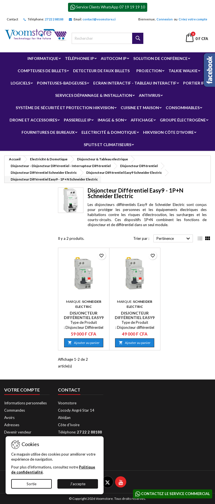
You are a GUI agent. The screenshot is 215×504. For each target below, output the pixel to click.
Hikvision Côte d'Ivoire (168, 132)
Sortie (31, 484)
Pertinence (173, 238)
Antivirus (149, 95)
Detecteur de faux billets (101, 70)
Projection (149, 70)
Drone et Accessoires (33, 120)
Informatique (42, 58)
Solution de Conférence (160, 58)
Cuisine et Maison (140, 107)
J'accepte (77, 484)
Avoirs (9, 417)
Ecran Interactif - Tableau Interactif (134, 83)
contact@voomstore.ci (99, 19)
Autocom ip (114, 58)
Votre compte (22, 389)
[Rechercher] (107, 38)
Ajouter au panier (84, 343)
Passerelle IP (77, 120)
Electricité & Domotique (108, 132)
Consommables (183, 107)
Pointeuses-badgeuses (62, 83)
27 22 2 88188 (54, 19)
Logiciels (20, 83)
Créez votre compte (193, 19)
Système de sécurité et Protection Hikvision (65, 107)
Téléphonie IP (79, 58)
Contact (12, 19)
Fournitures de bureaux (48, 132)
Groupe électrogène (183, 120)
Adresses (11, 425)
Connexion (164, 19)
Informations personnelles (25, 403)
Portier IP (194, 83)
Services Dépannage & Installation (93, 95)
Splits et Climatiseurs (107, 144)
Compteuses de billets (42, 70)
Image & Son (111, 120)
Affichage (142, 120)
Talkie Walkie (183, 70)
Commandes (14, 410)
